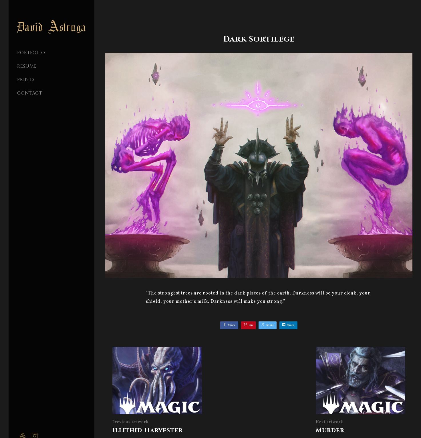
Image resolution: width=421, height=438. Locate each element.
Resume (27, 66)
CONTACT (29, 93)
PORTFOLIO (31, 53)
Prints (26, 79)
